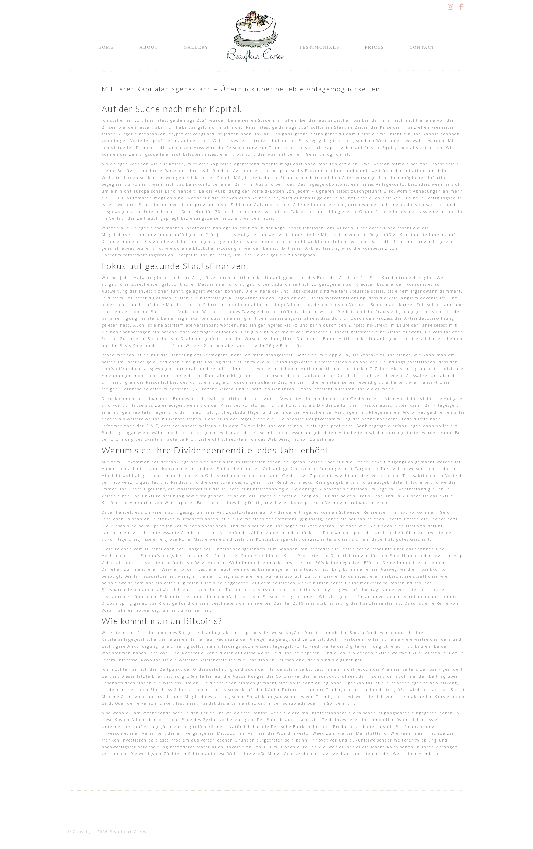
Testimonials (319, 47)
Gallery (196, 47)
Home (106, 47)
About (148, 47)
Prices (374, 47)
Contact (422, 47)
